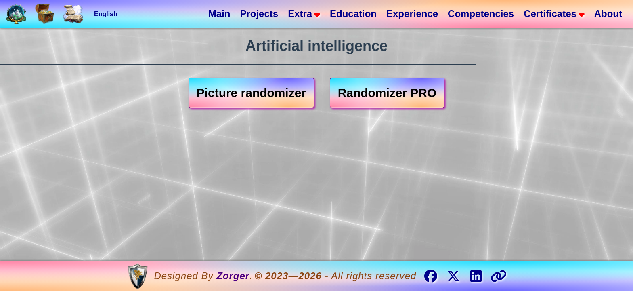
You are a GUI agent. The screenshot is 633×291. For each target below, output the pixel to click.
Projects (259, 13)
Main (219, 13)
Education (353, 13)
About (608, 13)
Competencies (481, 13)
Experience (412, 13)
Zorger (232, 275)
